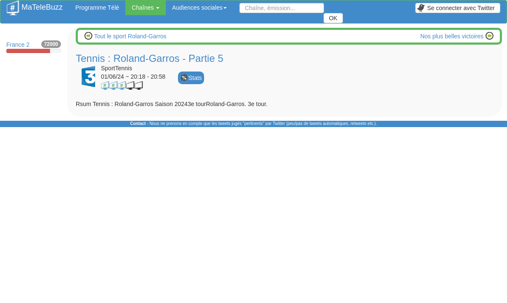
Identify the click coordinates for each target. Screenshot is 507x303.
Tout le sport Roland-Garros (130, 36)
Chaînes (145, 7)
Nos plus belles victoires (452, 36)
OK (333, 18)
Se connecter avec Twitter (456, 8)
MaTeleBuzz (35, 4)
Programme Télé (97, 7)
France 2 (33, 46)
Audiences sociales (199, 7)
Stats (195, 77)
